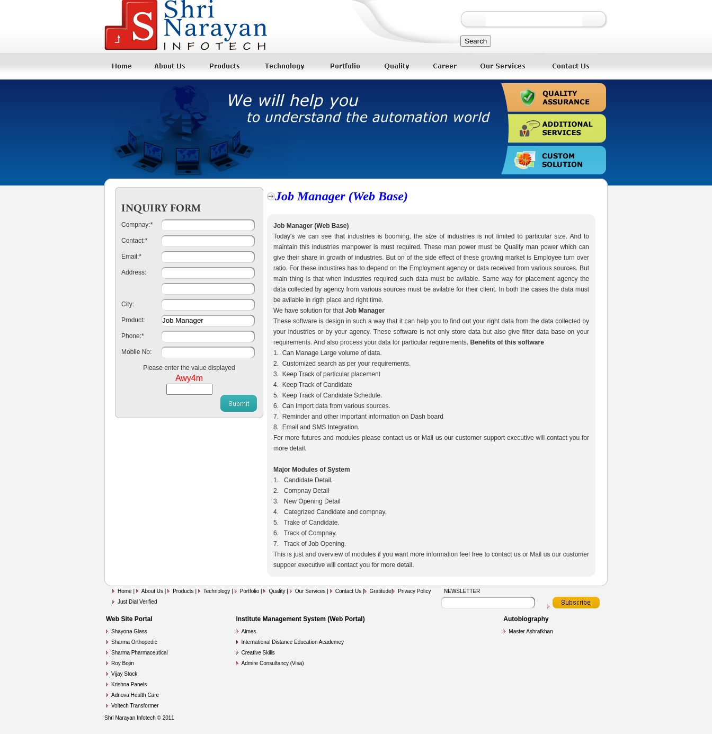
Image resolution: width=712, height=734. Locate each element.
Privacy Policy (414, 591)
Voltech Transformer (134, 706)
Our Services (311, 591)
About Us (152, 591)
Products (184, 591)
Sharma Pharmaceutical (139, 653)
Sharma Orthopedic (134, 642)
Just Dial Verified (137, 602)
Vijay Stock (124, 674)
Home (125, 591)
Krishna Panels (129, 684)
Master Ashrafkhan (531, 631)
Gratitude (380, 591)
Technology (217, 591)
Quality (278, 591)
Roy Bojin (122, 663)
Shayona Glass (129, 631)
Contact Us (349, 591)
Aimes (249, 631)
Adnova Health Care (135, 695)
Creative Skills (258, 653)
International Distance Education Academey (293, 642)
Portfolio (250, 591)
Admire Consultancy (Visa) (273, 663)
